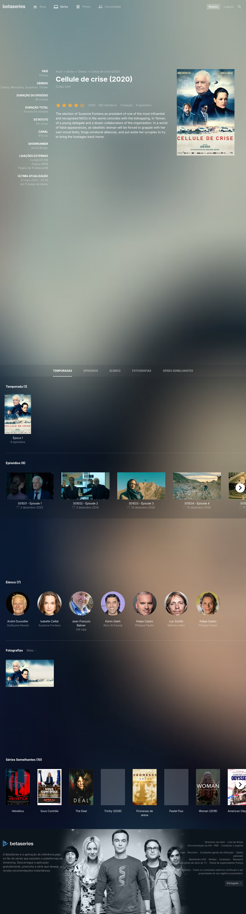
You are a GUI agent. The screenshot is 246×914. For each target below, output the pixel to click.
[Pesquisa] (239, 7)
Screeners (224, 859)
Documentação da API (200, 845)
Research (238, 859)
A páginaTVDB (39, 159)
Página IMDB (40, 164)
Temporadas (62, 370)
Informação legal (176, 852)
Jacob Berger (39, 147)
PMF (216, 845)
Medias (213, 859)
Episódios (91, 370)
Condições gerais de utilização (217, 852)
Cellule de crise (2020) (105, 71)
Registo (213, 6)
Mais (30, 650)
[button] (18, 611)
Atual (59, 71)
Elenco (115, 370)
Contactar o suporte (232, 845)
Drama (82, 71)
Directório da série (215, 842)
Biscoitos (192, 852)
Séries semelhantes (178, 370)
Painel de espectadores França (226, 862)
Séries (70, 71)
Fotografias (141, 370)
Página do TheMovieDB (33, 168)
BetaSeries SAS (197, 859)
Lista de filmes (235, 842)
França (43, 75)
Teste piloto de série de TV (192, 862)
